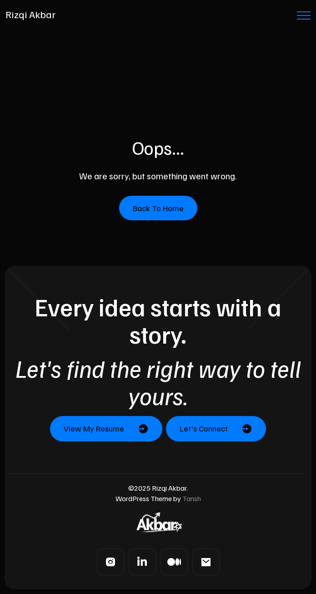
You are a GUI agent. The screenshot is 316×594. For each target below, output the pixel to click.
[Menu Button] (304, 17)
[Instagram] (110, 562)
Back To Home (158, 208)
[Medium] (174, 562)
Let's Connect (204, 428)
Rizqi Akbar (30, 14)
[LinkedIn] (142, 562)
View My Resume (94, 428)
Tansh (191, 498)
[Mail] (206, 562)
